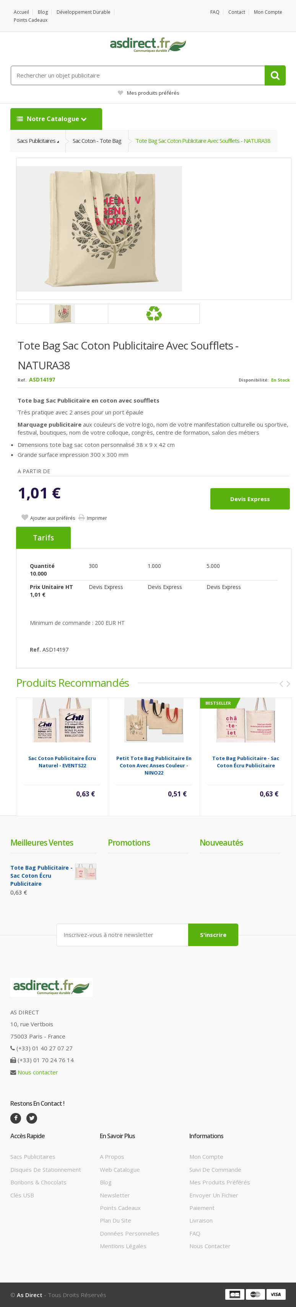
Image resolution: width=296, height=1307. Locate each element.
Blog (43, 12)
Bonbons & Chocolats (38, 1182)
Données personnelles (129, 1233)
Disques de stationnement (45, 1169)
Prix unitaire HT (51, 586)
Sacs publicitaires (32, 1156)
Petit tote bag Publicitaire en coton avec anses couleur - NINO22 (154, 765)
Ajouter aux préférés (52, 518)
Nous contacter (38, 1072)
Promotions (129, 842)
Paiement (202, 1208)
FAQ (215, 12)
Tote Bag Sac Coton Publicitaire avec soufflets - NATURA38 (202, 140)
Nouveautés (221, 842)
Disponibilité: (253, 380)
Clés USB (22, 1195)
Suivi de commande (215, 1169)
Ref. (22, 380)
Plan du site (115, 1220)
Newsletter (115, 1195)
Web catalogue (120, 1169)
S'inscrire (213, 934)
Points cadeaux (30, 20)
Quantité (42, 565)
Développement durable (84, 12)
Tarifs (43, 538)
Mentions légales (123, 1246)
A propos (112, 1156)
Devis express (250, 499)
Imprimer (97, 518)
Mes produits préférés (148, 92)
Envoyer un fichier (213, 1195)
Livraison (201, 1220)
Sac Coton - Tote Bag (97, 140)
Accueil (21, 12)
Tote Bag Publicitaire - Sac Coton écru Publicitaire (245, 762)
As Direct (29, 1295)
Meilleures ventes (41, 842)
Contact (236, 12)
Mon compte (268, 12)
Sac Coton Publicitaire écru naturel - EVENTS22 (62, 762)
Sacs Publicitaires (36, 140)
